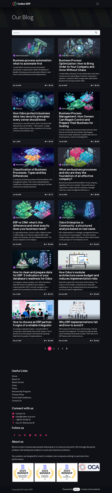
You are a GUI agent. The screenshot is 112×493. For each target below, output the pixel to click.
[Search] (96, 32)
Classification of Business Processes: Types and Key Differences (30, 173)
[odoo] (41, 435)
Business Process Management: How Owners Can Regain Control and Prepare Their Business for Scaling (76, 120)
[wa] (30, 435)
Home (14, 376)
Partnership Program (21, 391)
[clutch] (25, 435)
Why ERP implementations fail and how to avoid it (78, 323)
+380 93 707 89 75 (23, 419)
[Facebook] (14, 435)
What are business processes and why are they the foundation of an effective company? (78, 174)
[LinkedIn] (20, 435)
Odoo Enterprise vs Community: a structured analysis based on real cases (77, 225)
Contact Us (17, 400)
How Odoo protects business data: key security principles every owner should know (31, 116)
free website (94, 489)
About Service (18, 382)
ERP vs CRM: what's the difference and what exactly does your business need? (31, 225)
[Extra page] (46, 435)
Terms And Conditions (21, 397)
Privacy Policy (18, 394)
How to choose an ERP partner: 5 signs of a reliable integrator (32, 323)
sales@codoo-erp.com (25, 416)
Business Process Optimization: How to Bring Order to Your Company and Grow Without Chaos (76, 65)
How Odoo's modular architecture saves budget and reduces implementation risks (79, 275)
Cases (14, 385)
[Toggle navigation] (97, 3)
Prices (14, 388)
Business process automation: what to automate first (32, 62)
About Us (16, 379)
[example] (35, 435)
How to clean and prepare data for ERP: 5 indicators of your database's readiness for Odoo (32, 275)
